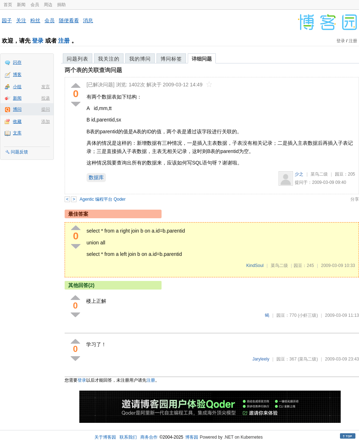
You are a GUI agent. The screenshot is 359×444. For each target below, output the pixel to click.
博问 (17, 109)
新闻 (21, 4)
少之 (299, 174)
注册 (64, 41)
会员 (35, 4)
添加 (45, 121)
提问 (45, 109)
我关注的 (109, 59)
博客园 (191, 437)
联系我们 (128, 437)
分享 (354, 199)
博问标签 (171, 59)
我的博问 (140, 59)
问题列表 (77, 59)
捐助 (61, 4)
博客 (17, 74)
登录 (37, 41)
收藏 (17, 121)
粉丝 (35, 20)
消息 (88, 20)
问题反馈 (19, 151)
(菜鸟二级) (308, 359)
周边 (48, 4)
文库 (17, 132)
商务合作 (149, 437)
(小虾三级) (308, 315)
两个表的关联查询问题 (93, 70)
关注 (21, 20)
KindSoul (255, 265)
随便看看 (69, 20)
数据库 (96, 177)
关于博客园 (105, 437)
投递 (45, 98)
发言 (45, 86)
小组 (17, 86)
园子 (7, 20)
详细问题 (202, 59)
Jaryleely (260, 359)
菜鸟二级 (319, 174)
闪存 (17, 62)
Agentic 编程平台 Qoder (103, 199)
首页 (8, 4)
